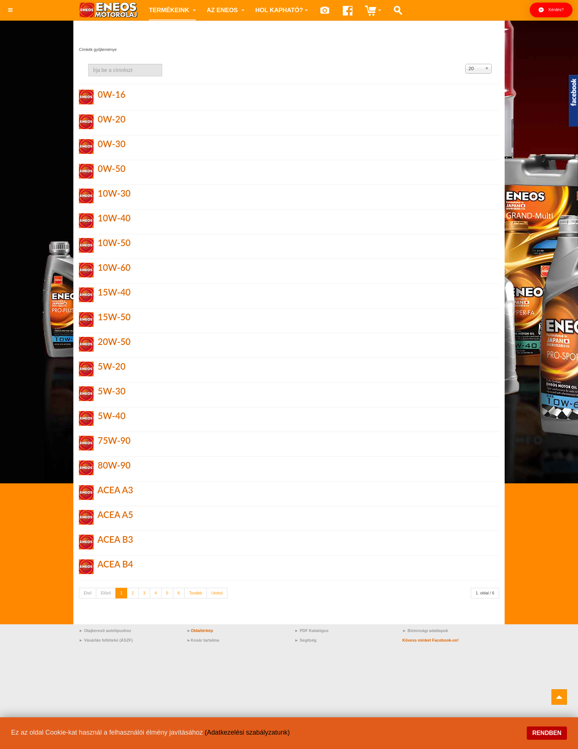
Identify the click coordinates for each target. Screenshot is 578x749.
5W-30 (111, 391)
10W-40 (114, 218)
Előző (106, 593)
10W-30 (114, 193)
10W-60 (114, 267)
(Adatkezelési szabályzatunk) (247, 732)
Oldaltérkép (202, 630)
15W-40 (114, 292)
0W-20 (111, 119)
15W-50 (114, 316)
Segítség (308, 640)
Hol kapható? (281, 10)
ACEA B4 (115, 564)
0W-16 (111, 94)
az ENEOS (225, 10)
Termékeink (172, 10)
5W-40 (111, 415)
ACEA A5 (115, 514)
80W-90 (114, 465)
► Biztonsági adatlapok (425, 630)
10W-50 (114, 242)
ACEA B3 (115, 539)
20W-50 (114, 341)
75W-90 (114, 440)
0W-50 (111, 168)
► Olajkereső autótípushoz (105, 630)
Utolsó (217, 593)
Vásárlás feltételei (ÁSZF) (108, 640)
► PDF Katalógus (311, 630)
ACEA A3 (115, 489)
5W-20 (111, 366)
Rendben (546, 733)
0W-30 (111, 143)
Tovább (195, 593)
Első (87, 593)
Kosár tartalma (205, 640)
